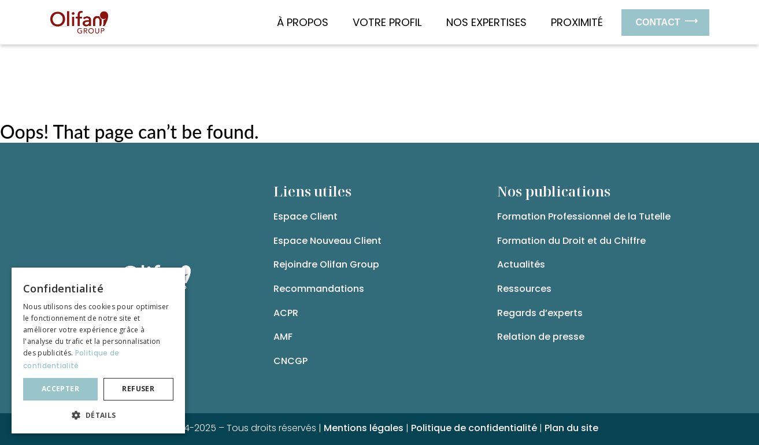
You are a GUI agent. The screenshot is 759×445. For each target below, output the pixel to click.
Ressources (524, 288)
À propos (305, 22)
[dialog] (98, 350)
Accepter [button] (60, 389)
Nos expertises (489, 22)
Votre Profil (390, 22)
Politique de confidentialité (474, 428)
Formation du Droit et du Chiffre (571, 240)
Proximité (577, 22)
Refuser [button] (138, 389)
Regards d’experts (540, 313)
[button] (98, 415)
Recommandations (318, 288)
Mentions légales (363, 428)
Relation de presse (540, 336)
